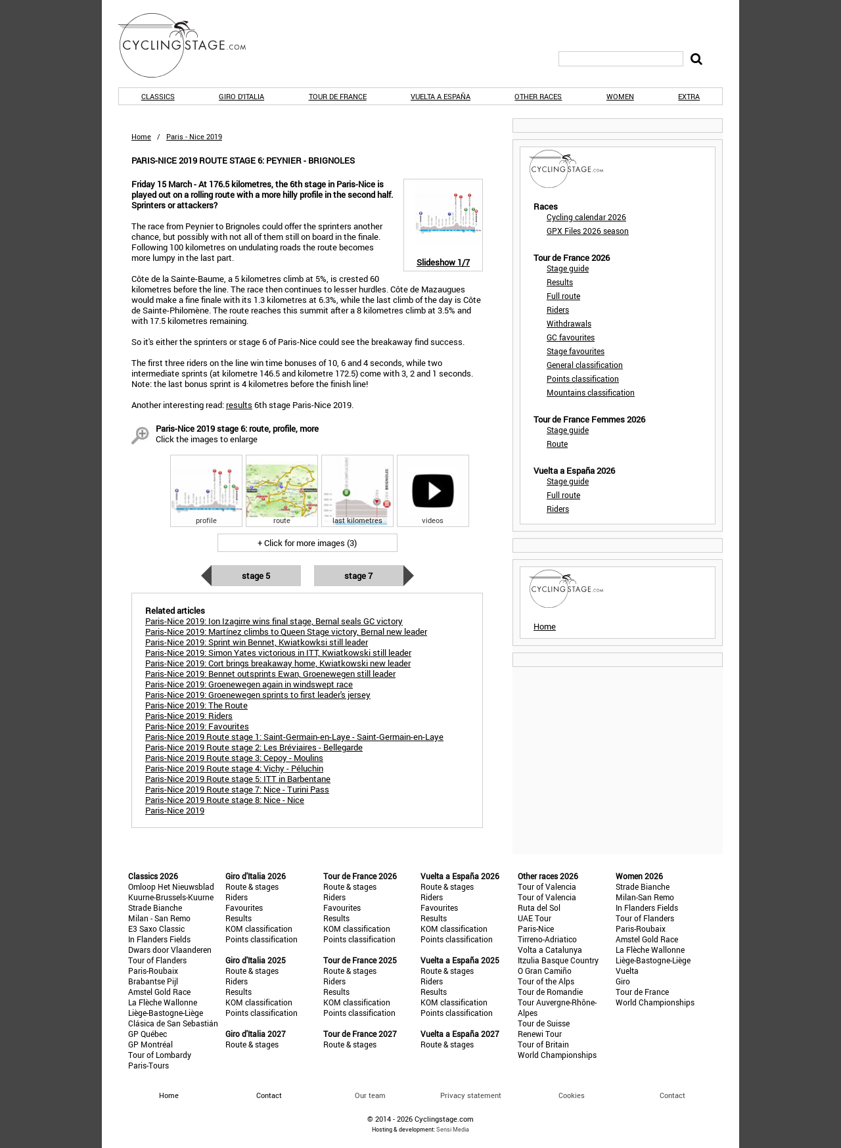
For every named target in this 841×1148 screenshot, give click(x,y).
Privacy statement (470, 1095)
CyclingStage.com (190, 45)
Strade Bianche (155, 907)
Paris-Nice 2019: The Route (196, 705)
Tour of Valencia (547, 886)
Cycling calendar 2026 (586, 217)
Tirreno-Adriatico (547, 939)
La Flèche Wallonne (162, 1002)
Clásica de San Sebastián (173, 1023)
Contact (672, 1095)
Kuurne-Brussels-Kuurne (171, 897)
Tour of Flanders (157, 960)
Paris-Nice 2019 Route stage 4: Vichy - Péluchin (234, 768)
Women (620, 96)
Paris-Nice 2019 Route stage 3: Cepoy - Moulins (234, 758)
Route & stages (252, 886)
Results (560, 282)
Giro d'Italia (241, 96)
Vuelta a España (440, 96)
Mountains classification (591, 392)
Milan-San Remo (645, 897)
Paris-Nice (536, 928)
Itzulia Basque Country (558, 960)
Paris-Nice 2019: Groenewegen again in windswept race (249, 684)
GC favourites (571, 337)
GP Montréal (150, 1044)
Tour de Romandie (550, 991)
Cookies (571, 1095)
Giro (623, 981)
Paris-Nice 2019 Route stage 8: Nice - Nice (224, 800)
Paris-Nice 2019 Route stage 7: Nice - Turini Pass (237, 789)
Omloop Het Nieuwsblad (171, 886)
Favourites (244, 907)
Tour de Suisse (544, 1023)
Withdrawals (569, 323)
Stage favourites (575, 351)
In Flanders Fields (159, 939)
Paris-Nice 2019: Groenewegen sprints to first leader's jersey (258, 694)
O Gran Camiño (545, 970)
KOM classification (258, 928)
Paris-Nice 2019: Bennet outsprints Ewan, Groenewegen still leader (270, 673)
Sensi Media (452, 1129)
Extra (689, 96)
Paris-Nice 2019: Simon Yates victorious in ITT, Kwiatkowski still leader (278, 652)
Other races (538, 96)
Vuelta (627, 970)
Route (557, 443)
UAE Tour (534, 918)
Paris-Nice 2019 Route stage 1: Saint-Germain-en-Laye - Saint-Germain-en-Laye (294, 737)
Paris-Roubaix (153, 970)
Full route (563, 295)
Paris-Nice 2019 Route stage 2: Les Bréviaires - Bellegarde (254, 747)
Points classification (583, 378)
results (239, 405)
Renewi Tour (540, 1033)
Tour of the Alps (546, 981)
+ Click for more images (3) (307, 543)
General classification (585, 364)
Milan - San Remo (159, 918)
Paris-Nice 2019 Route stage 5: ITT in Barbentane (237, 779)
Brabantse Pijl (153, 981)
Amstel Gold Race (159, 991)
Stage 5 (256, 576)
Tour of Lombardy (159, 1054)
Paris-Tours (148, 1065)
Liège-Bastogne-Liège (165, 1012)
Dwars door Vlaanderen (170, 949)
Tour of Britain (543, 1044)
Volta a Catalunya (550, 949)
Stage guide (568, 268)
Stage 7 (358, 576)
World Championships (557, 1054)
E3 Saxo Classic (156, 928)
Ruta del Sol (539, 907)
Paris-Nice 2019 (174, 810)
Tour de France (338, 96)
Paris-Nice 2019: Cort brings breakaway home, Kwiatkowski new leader (278, 663)
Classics (158, 96)
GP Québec (147, 1033)
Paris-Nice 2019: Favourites (197, 726)
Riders (558, 309)
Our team (370, 1095)
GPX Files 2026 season (588, 230)
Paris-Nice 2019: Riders (189, 716)
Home (141, 136)
